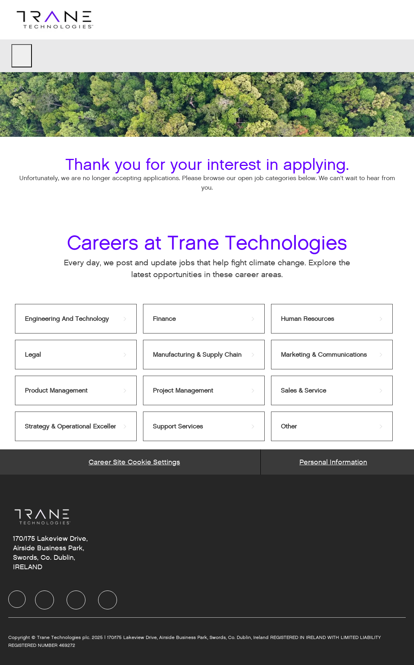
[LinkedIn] (44, 599)
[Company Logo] (54, 19)
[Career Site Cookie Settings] (134, 462)
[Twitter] (76, 599)
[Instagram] (107, 599)
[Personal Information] (333, 462)
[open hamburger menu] (21, 55)
